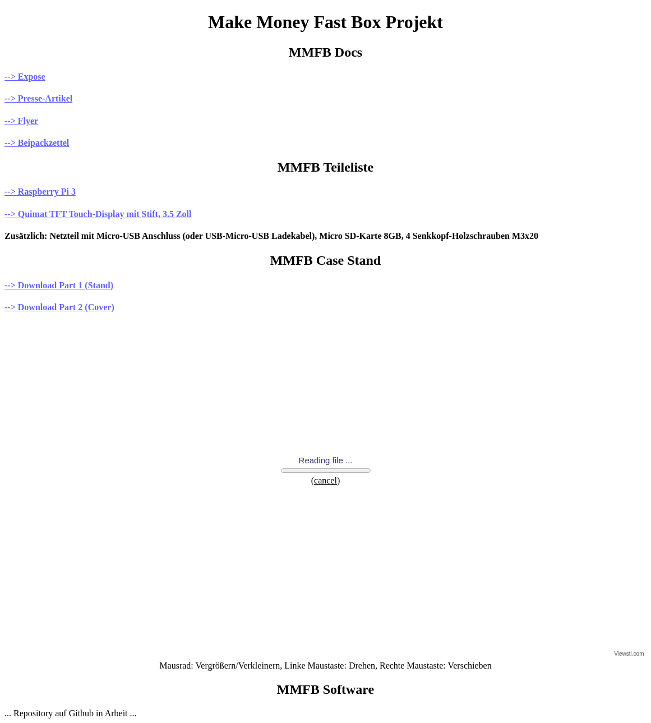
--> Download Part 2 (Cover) (59, 307)
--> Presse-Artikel (38, 98)
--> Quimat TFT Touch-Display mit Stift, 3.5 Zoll (97, 214)
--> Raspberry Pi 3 (40, 191)
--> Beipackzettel (36, 143)
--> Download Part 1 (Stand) (58, 285)
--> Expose (24, 76)
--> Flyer (21, 121)
